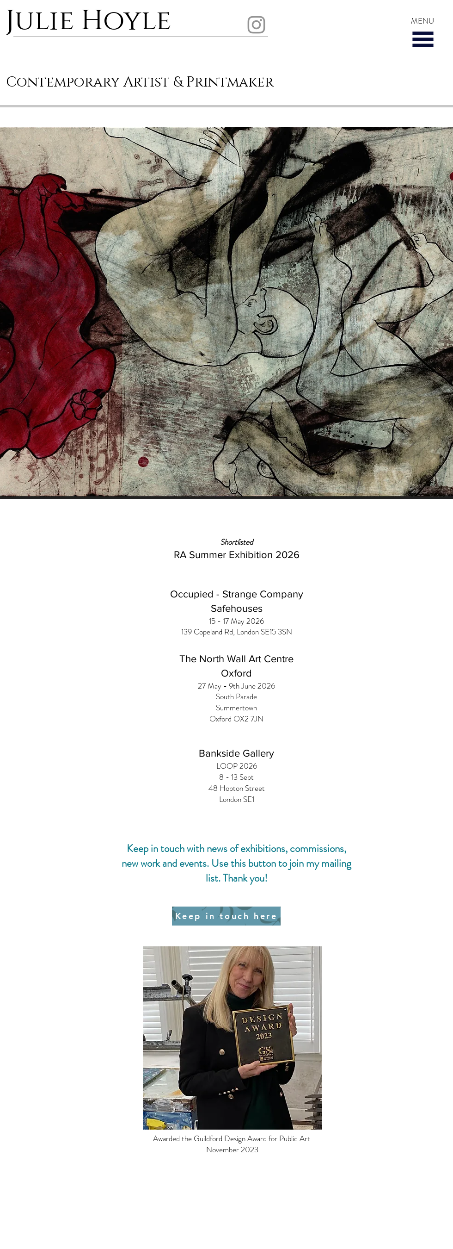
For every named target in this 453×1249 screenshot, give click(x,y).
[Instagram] (256, 25)
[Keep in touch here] (226, 916)
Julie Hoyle (92, 20)
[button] (423, 39)
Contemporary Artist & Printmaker (140, 82)
